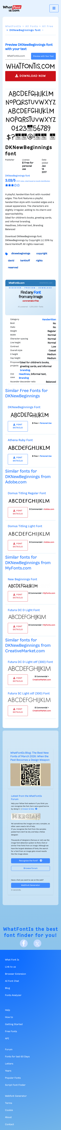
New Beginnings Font (22, 579)
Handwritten (49, 319)
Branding (24, 378)
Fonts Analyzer (13, 995)
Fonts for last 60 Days (17, 1056)
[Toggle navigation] (54, 8)
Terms (8, 1103)
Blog (7, 988)
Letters (9, 1064)
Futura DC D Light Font (24, 610)
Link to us (10, 967)
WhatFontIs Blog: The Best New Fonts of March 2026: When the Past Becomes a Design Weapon (29, 757)
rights (39, 260)
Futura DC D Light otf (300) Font (30, 662)
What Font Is (12, 960)
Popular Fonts (13, 1078)
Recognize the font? (30, 860)
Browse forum (31, 868)
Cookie (9, 1110)
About (8, 1117)
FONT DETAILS (18, 426)
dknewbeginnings (20, 253)
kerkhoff (25, 260)
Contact (9, 1124)
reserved (13, 267)
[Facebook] (24, 943)
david (11, 260)
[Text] (17, 56)
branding (25, 370)
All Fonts (31, 26)
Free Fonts (11, 1031)
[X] (37, 943)
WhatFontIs (13, 26)
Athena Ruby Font (20, 440)
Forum (8, 1049)
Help (7, 1010)
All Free (47, 26)
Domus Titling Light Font (25, 526)
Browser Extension (15, 974)
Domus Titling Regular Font (27, 493)
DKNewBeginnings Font (24, 407)
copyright (41, 253)
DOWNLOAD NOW (30, 75)
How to (9, 1017)
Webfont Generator (30, 885)
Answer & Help (29, 809)
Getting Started (14, 1024)
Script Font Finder (15, 1085)
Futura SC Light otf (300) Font (29, 693)
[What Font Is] (12, 8)
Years (8, 1071)
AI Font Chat (12, 981)
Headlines (24, 374)
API (7, 1038)
